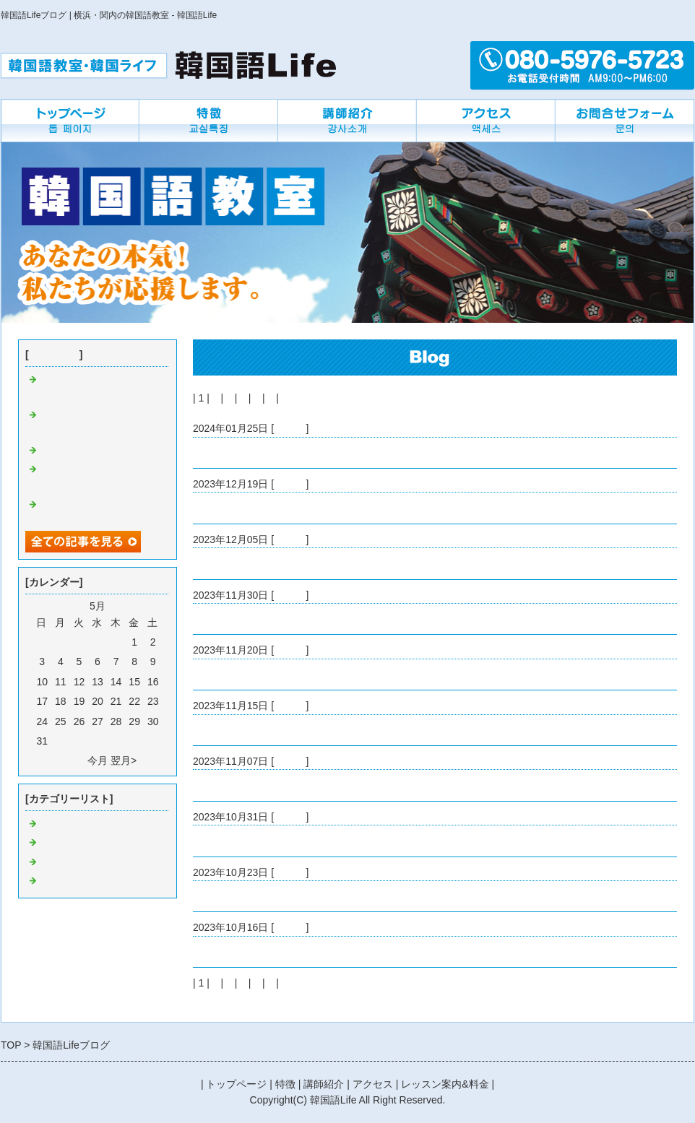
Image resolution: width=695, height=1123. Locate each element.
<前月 (72, 760)
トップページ (236, 1084)
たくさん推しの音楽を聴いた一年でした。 (289, 507)
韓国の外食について (238, 563)
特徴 (285, 1084)
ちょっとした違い (233, 840)
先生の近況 (65, 881)
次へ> (295, 398)
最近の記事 (54, 354)
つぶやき (60, 843)
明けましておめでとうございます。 (274, 453)
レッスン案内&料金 (444, 1084)
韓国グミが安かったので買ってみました (284, 619)
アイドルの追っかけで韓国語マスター (279, 896)
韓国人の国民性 (228, 785)
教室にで (60, 862)
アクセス (373, 1084)
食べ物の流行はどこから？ (253, 952)
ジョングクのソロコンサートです (269, 674)
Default (290, 428)
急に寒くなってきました (248, 730)
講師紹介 (323, 1084)
